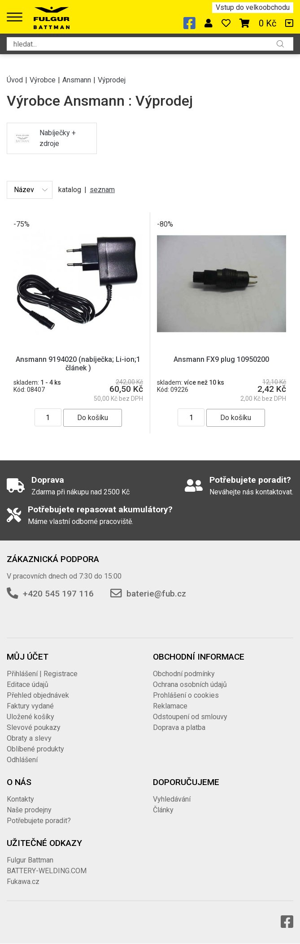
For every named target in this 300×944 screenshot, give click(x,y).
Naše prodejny (29, 810)
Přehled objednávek (38, 695)
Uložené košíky (30, 716)
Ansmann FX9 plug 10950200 (221, 359)
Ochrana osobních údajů (190, 684)
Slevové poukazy (34, 727)
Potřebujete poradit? (39, 820)
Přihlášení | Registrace (42, 673)
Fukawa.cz (23, 881)
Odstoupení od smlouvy (190, 716)
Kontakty (20, 799)
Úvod (15, 80)
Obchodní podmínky (184, 673)
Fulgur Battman (30, 860)
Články (163, 810)
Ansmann (76, 80)
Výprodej (112, 80)
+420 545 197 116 (58, 593)
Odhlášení (22, 759)
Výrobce (43, 80)
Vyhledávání (172, 799)
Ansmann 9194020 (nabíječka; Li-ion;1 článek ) (78, 363)
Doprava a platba (179, 727)
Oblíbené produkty (35, 749)
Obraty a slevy (29, 738)
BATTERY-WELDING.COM (47, 871)
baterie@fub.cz (156, 593)
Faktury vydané (30, 706)
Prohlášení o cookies (186, 695)
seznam (102, 189)
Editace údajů (27, 684)
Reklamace (170, 706)
